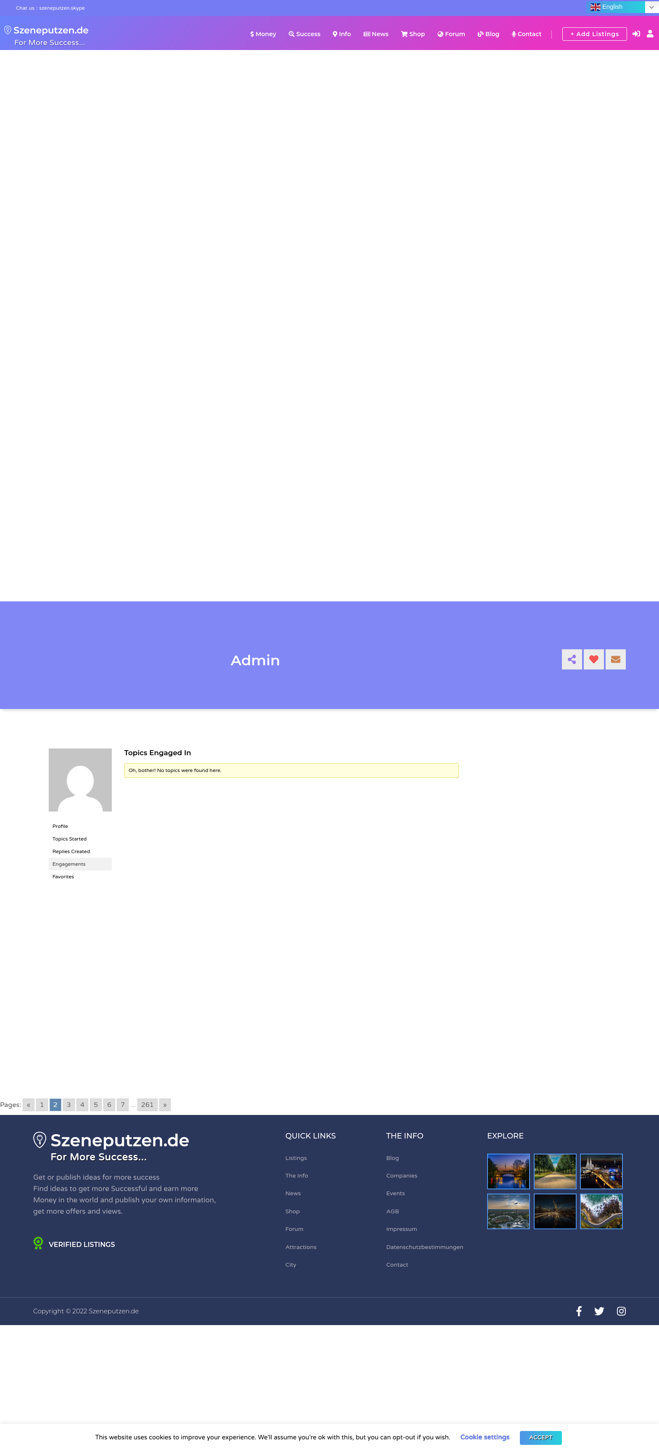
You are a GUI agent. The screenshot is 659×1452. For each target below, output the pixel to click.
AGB (392, 1211)
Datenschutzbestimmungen (425, 1247)
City (290, 1264)
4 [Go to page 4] (82, 1105)
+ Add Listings (594, 34)
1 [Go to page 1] (42, 1105)
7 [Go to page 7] (123, 1105)
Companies (401, 1175)
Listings (296, 1158)
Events (395, 1193)
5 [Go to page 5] (96, 1105)
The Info (296, 1175)
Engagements (69, 864)
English (606, 7)
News (376, 34)
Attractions (300, 1247)
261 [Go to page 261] (147, 1105)
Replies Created (71, 851)
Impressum (401, 1229)
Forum (451, 34)
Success (304, 34)
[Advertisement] (253, 975)
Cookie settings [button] (484, 1437)
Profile (60, 826)
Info (342, 34)
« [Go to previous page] (28, 1105)
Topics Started (70, 839)
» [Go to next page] (165, 1105)
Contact (526, 34)
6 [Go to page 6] (109, 1105)
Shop (413, 34)
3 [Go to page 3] (69, 1105)
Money (263, 34)
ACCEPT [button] (540, 1437)
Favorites (63, 877)
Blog (488, 34)
